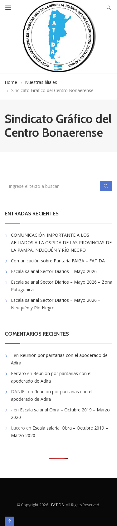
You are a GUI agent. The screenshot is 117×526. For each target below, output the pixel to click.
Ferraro (18, 373)
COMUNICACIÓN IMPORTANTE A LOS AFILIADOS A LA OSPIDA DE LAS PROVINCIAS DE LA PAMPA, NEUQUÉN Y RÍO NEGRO (61, 242)
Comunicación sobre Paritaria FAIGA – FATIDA (58, 261)
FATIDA (57, 505)
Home (11, 82)
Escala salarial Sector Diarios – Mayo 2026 (54, 271)
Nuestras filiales (41, 82)
